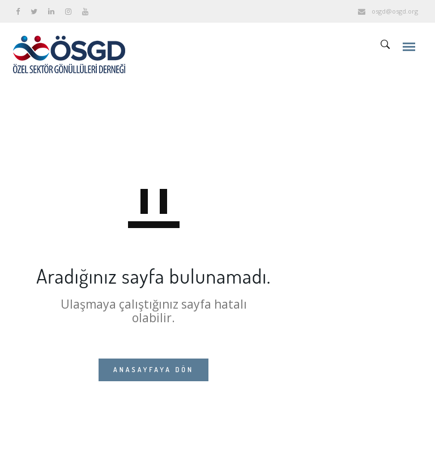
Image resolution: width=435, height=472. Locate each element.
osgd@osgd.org (395, 11)
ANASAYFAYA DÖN (153, 369)
